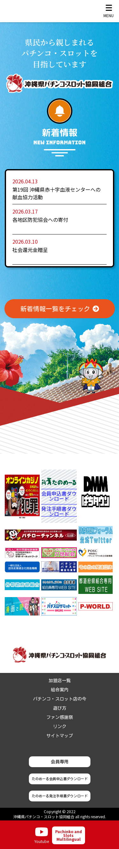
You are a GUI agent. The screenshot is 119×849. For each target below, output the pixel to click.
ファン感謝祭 (59, 717)
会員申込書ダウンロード (59, 496)
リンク (59, 726)
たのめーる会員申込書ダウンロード (60, 778)
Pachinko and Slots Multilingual (68, 835)
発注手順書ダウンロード (59, 511)
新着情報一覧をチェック (55, 309)
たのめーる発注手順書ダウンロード (60, 796)
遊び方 (59, 708)
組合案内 (60, 690)
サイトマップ (59, 736)
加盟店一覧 (60, 680)
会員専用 (60, 762)
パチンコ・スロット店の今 (59, 699)
